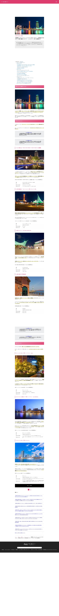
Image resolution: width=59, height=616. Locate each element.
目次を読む (21, 61)
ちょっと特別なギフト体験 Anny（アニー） (24, 549)
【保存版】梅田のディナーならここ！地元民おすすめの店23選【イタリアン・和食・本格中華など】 (28, 503)
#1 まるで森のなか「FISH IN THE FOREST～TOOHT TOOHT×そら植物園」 (26, 64)
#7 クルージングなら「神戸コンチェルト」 (22, 72)
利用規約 (17, 549)
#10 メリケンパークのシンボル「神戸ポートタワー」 (23, 75)
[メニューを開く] (56, 1)
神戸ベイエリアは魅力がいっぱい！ (21, 62)
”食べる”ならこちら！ (19, 63)
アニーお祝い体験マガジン (4, 1)
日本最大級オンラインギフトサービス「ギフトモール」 (50, 549)
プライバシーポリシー (7, 549)
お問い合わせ (13, 549)
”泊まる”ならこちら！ (19, 76)
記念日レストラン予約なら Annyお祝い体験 (36, 549)
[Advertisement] (29, 10)
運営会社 (3, 549)
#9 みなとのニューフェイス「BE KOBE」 (22, 74)
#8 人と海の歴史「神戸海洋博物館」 (21, 73)
